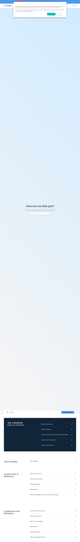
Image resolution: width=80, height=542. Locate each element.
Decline (60, 14)
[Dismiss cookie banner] (64, 4)
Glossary (12, 412)
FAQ (7, 412)
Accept (51, 14)
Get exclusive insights (67, 412)
